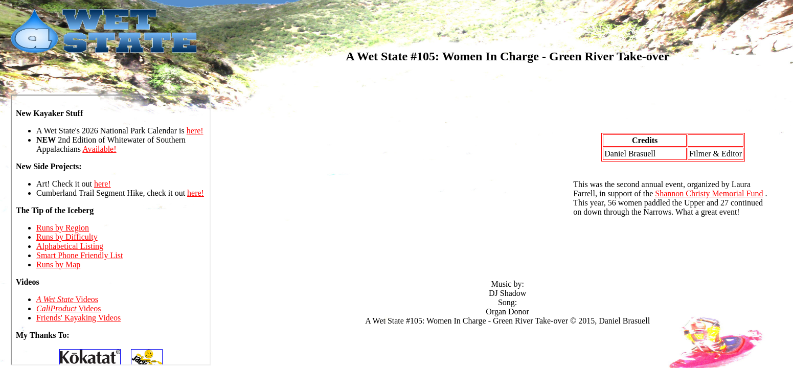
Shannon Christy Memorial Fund (709, 193)
